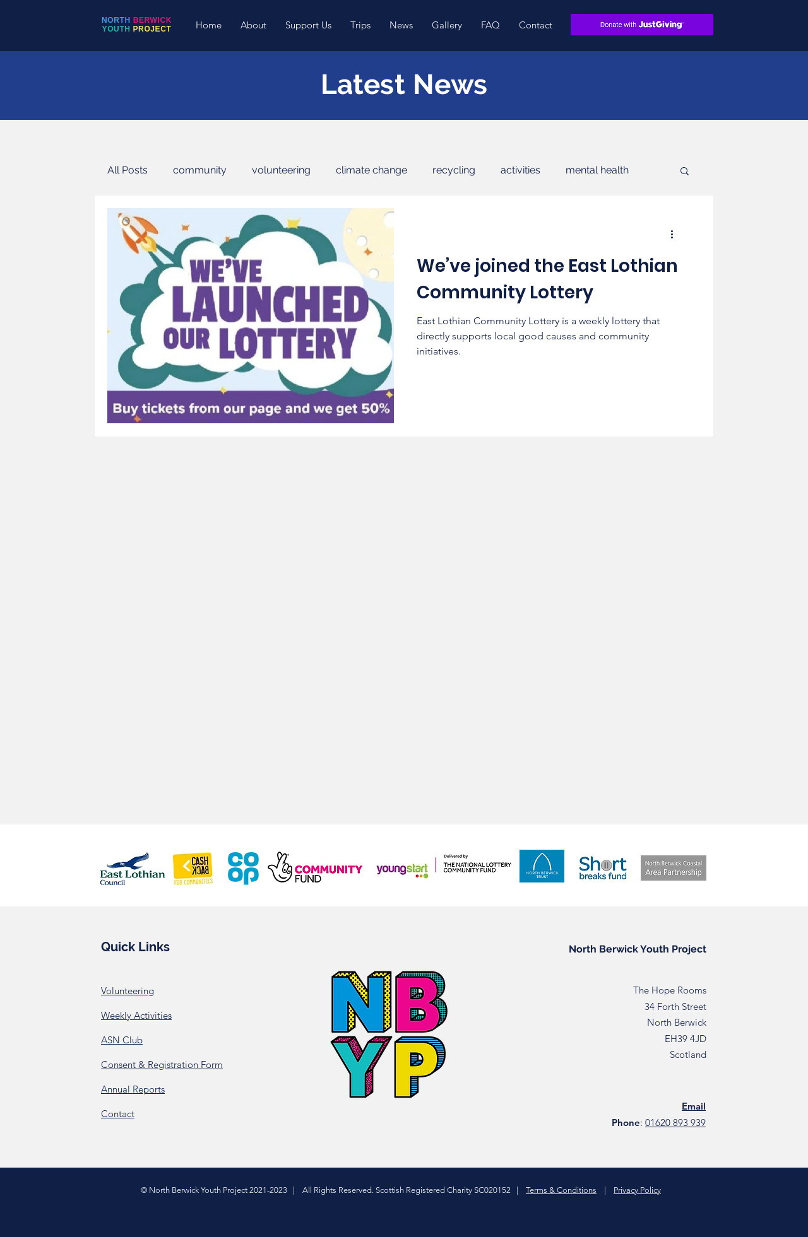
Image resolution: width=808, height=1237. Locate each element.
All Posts (127, 170)
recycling (453, 170)
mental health (597, 170)
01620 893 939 (675, 1123)
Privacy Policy (637, 1190)
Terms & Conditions (561, 1190)
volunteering (281, 170)
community (200, 170)
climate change (371, 170)
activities (520, 170)
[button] (253, 24)
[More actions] (676, 234)
